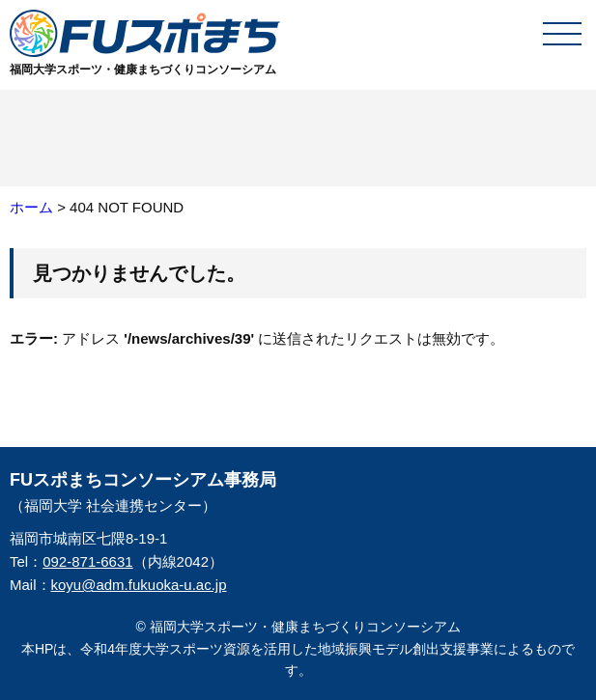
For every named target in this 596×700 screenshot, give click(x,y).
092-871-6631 (87, 561)
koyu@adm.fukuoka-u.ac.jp (139, 584)
